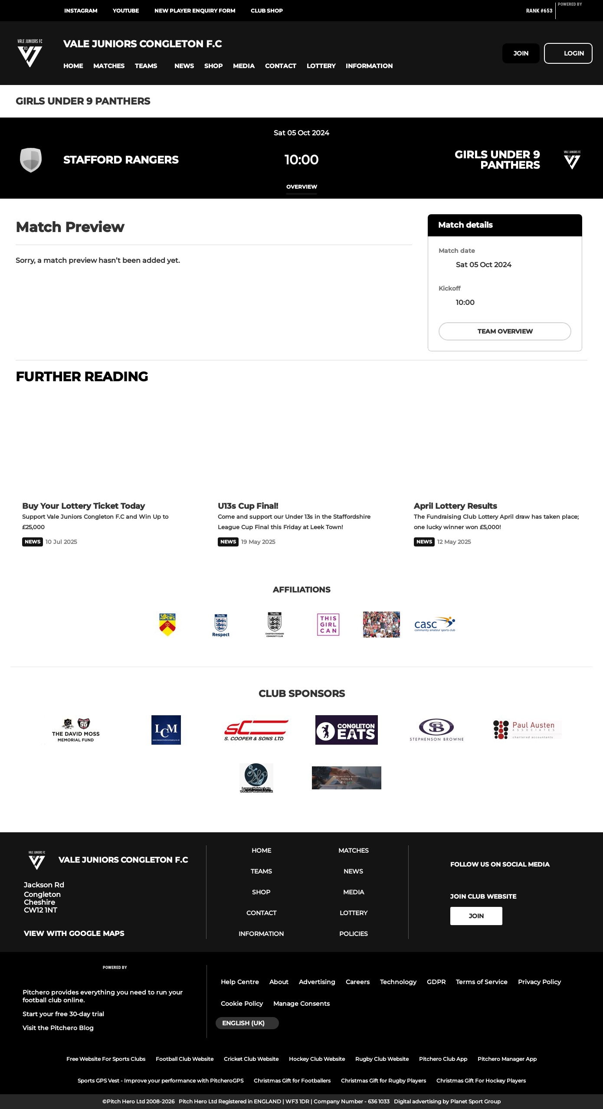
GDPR (436, 982)
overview (301, 186)
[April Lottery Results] (497, 443)
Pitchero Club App (443, 1059)
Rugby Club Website (382, 1059)
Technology (398, 982)
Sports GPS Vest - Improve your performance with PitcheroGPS (160, 1080)
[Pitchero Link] (575, 14)
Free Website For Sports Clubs (105, 1059)
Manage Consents (301, 1004)
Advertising (317, 982)
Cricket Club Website (251, 1059)
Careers (358, 982)
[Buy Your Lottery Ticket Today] (106, 443)
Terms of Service (482, 982)
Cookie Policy (242, 1004)
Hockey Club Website (317, 1059)
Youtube (126, 10)
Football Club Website (184, 1059)
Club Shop (267, 10)
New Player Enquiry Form (194, 10)
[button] (73, 66)
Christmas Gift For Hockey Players (481, 1080)
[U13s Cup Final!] (301, 443)
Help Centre (240, 982)
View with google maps (74, 934)
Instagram (80, 10)
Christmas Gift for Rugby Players (383, 1080)
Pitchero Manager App (507, 1059)
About (278, 982)
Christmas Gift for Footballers (292, 1080)
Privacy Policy (539, 982)
